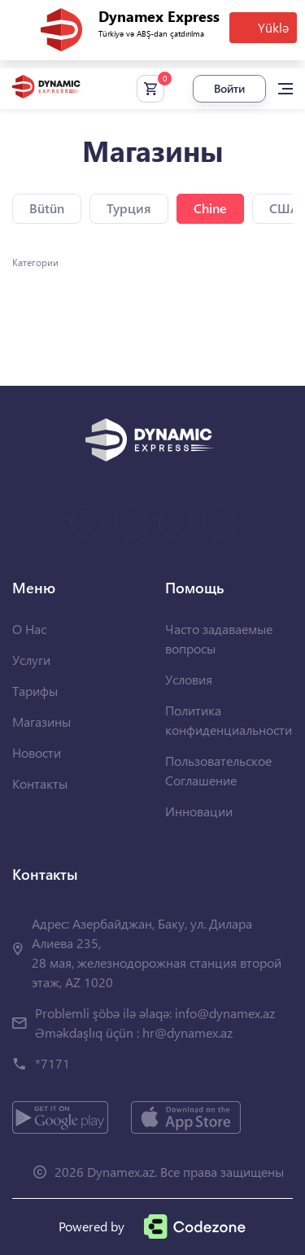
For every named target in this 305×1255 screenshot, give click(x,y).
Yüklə (273, 27)
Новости (36, 752)
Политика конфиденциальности (228, 720)
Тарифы (35, 690)
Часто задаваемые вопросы (218, 638)
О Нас (29, 628)
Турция (129, 207)
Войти (229, 88)
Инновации (199, 811)
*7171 (52, 1063)
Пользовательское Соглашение (218, 770)
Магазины (41, 721)
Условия (188, 679)
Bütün (46, 207)
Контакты (40, 783)
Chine (210, 207)
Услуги (31, 659)
